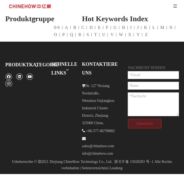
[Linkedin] (19, 64)
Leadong (115, 156)
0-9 (56, 15)
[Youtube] (29, 64)
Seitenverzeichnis (95, 156)
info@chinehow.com (97, 141)
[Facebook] (8, 64)
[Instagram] (8, 71)
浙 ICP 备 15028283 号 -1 (133, 149)
